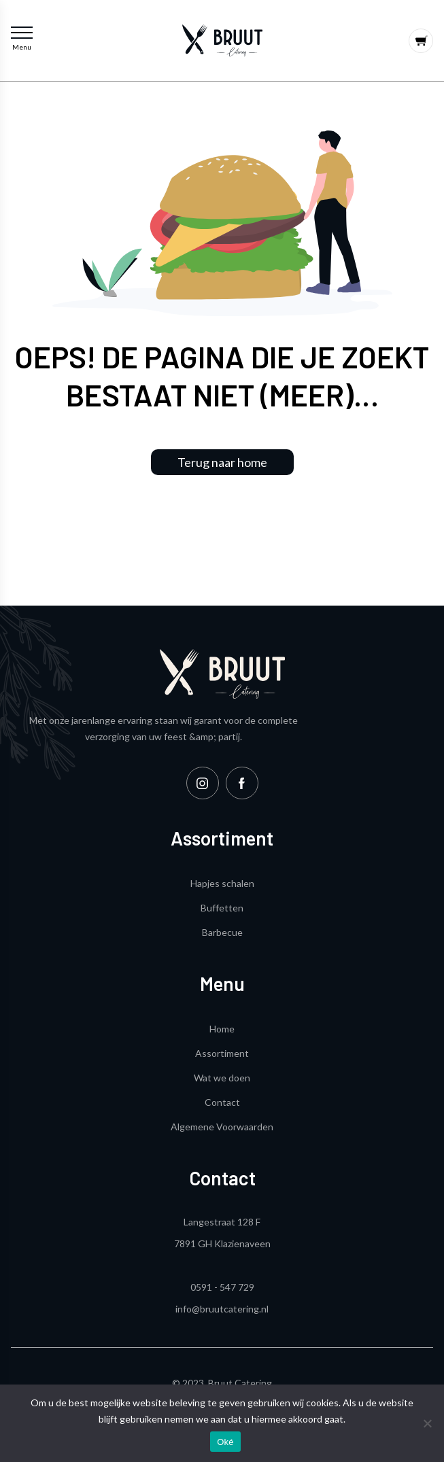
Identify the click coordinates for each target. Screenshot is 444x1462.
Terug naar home (222, 462)
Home (222, 1028)
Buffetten (222, 907)
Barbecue (222, 932)
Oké (225, 1442)
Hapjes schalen (222, 883)
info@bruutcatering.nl (222, 1309)
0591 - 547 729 (222, 1287)
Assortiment (222, 1053)
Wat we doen (222, 1077)
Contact (222, 1102)
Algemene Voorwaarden (222, 1126)
